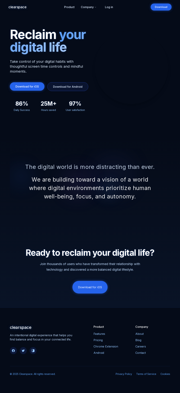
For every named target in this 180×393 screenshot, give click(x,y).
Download (161, 6)
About (139, 335)
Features (99, 335)
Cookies (165, 374)
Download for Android (67, 86)
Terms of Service (146, 374)
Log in (109, 7)
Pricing (98, 341)
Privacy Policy (124, 374)
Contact (140, 354)
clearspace (17, 7)
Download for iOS (27, 86)
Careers (140, 347)
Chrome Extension (106, 347)
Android (99, 354)
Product (69, 7)
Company (89, 7)
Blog (138, 341)
